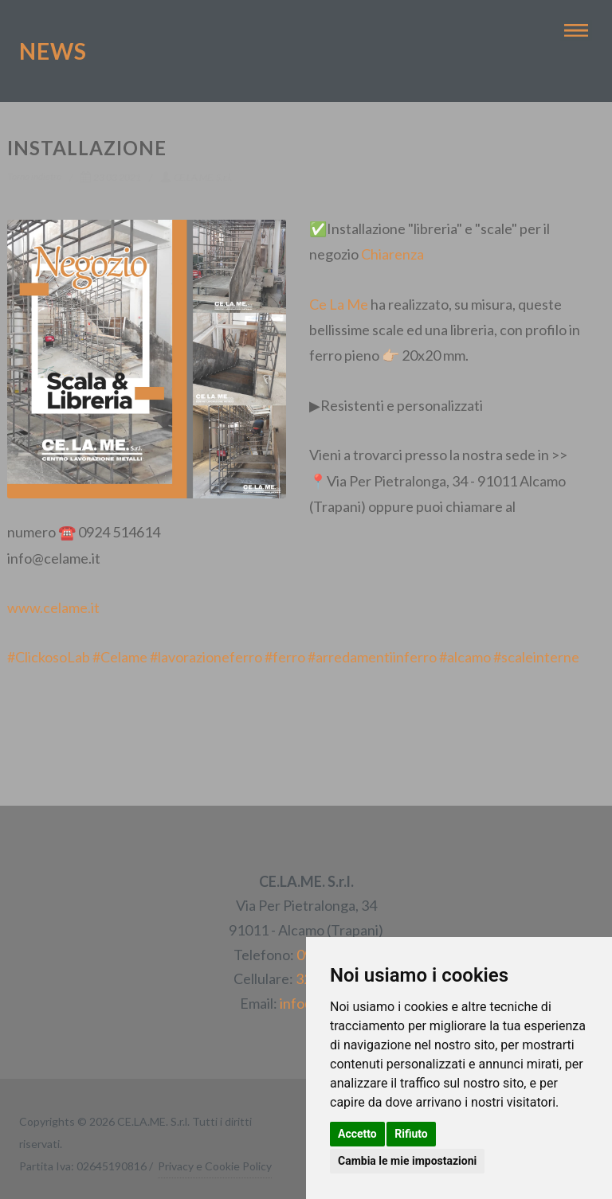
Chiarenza (392, 254)
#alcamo (465, 657)
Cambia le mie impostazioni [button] (407, 1160)
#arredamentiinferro (372, 657)
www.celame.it (53, 607)
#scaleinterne (536, 657)
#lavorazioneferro (206, 657)
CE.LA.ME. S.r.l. (196, 177)
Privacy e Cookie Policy (215, 1166)
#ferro (285, 657)
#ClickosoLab (48, 657)
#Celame (119, 657)
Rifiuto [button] (411, 1133)
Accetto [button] (357, 1133)
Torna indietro (34, 176)
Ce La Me (338, 304)
